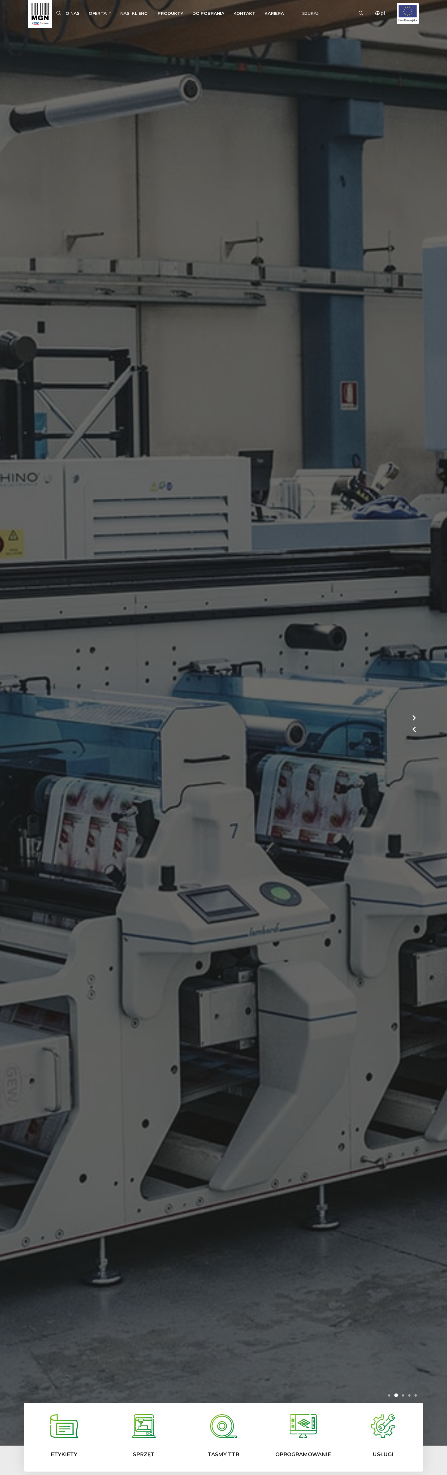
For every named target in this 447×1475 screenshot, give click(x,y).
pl (380, 13)
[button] (99, 13)
